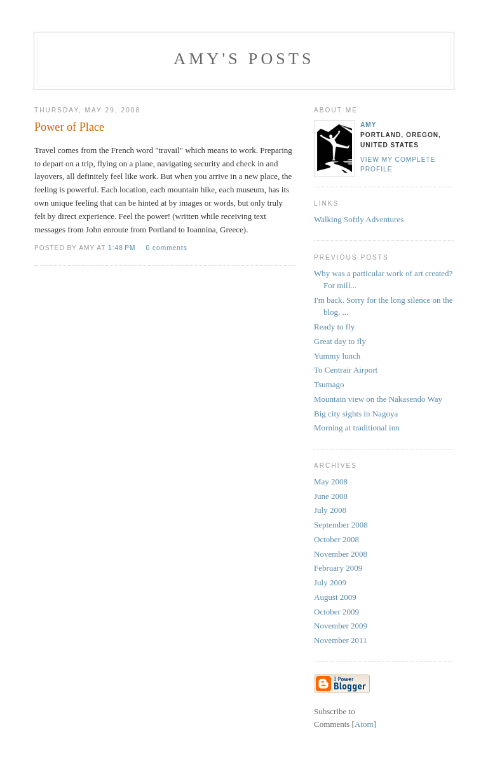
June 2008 (331, 496)
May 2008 (331, 481)
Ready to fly (334, 326)
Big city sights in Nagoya (356, 413)
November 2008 (340, 554)
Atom (364, 724)
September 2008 (341, 524)
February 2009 (338, 568)
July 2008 (330, 510)
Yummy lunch (337, 356)
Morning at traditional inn (357, 427)
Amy (368, 124)
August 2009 (335, 597)
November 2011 (340, 640)
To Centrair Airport (345, 370)
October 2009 (336, 611)
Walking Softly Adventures (358, 219)
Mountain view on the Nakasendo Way (378, 399)
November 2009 (340, 625)
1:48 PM (123, 247)
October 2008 (336, 539)
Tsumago (329, 384)
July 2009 (330, 582)
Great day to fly (340, 341)
